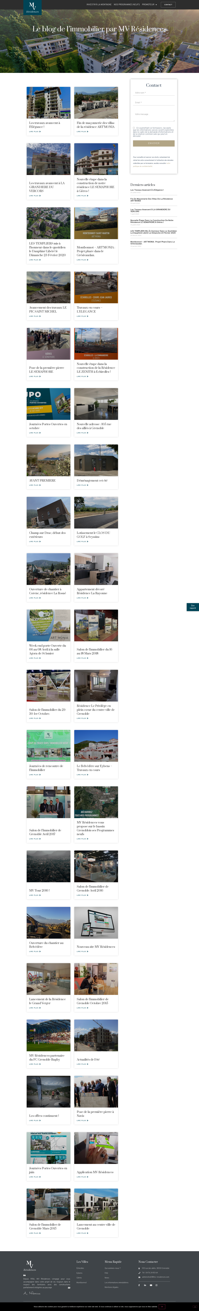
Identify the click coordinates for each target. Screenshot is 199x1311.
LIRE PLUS (34, 132)
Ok (162, 1307)
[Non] (195, 1306)
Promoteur (149, 5)
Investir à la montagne (99, 4)
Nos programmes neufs (127, 4)
